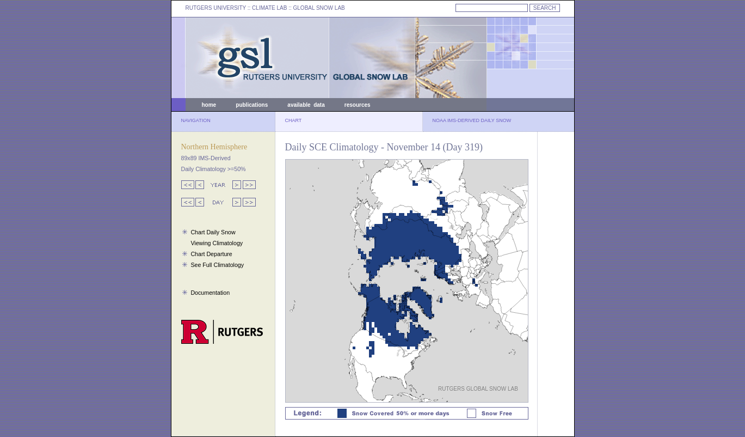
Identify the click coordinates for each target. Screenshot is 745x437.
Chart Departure (211, 254)
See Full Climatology (217, 265)
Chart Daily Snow (212, 232)
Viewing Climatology (216, 243)
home (209, 105)
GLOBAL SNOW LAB (319, 8)
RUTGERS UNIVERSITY (216, 8)
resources (357, 105)
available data (305, 105)
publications (252, 105)
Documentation (210, 292)
